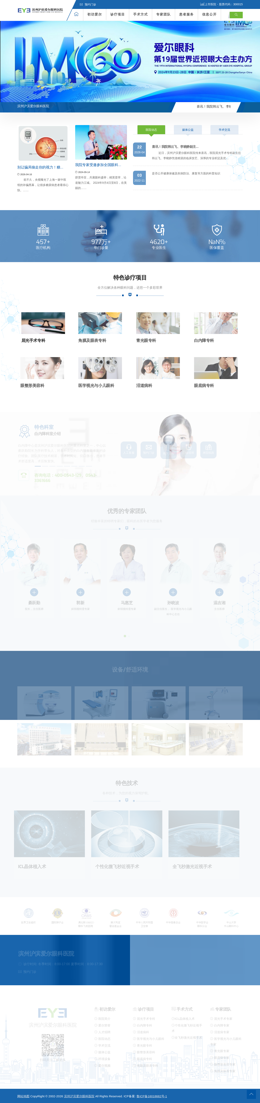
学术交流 (224, 129)
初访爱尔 (94, 14)
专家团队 (163, 14)
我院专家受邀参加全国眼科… (98, 164)
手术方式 (140, 14)
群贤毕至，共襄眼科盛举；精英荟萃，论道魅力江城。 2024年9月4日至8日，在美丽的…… (101, 183)
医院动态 (151, 129)
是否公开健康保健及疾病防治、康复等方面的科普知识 (186, 173)
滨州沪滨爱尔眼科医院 (79, 1096)
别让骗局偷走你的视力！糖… (40, 167)
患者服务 (186, 14)
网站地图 (23, 1096)
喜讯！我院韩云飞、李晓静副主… (228, 106)
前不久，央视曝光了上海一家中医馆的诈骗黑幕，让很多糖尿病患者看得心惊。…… (42, 185)
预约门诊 (88, 4)
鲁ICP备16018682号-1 (151, 1096)
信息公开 (209, 14)
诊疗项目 (117, 14)
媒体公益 (188, 129)
